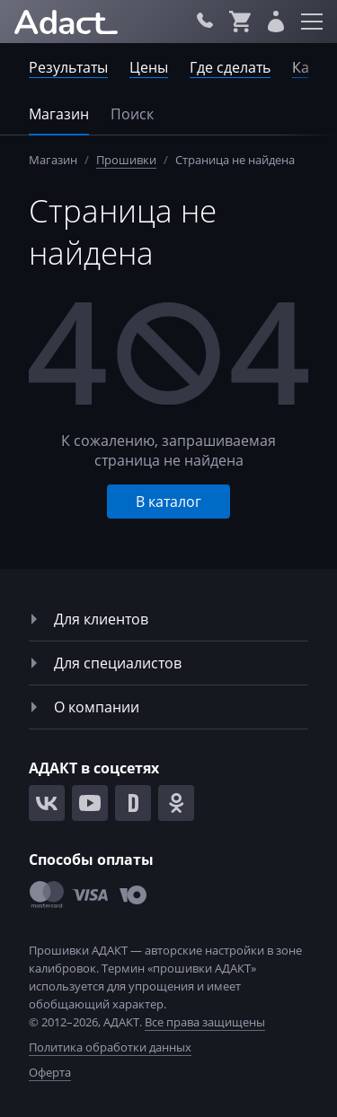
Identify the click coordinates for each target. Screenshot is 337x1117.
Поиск (132, 114)
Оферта (50, 1072)
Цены (148, 67)
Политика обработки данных (110, 1047)
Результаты (68, 67)
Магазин (59, 114)
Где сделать (230, 67)
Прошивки (126, 160)
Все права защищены (205, 1022)
